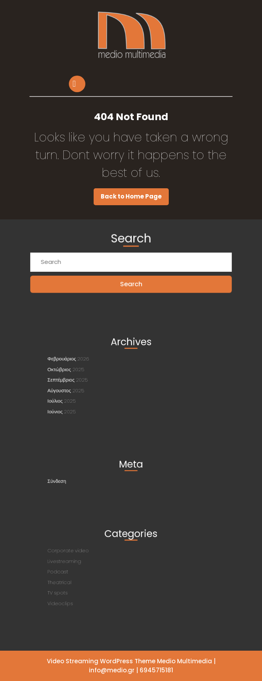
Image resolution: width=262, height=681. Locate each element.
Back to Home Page (135, 198)
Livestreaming (76, 563)
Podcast (70, 571)
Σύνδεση (69, 479)
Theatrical (71, 580)
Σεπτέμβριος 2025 (78, 379)
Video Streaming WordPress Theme (101, 661)
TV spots (70, 589)
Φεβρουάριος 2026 (79, 362)
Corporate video (79, 554)
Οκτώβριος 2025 (77, 370)
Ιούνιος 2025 (73, 405)
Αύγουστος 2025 (77, 388)
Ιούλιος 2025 (73, 397)
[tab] (78, 84)
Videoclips (72, 597)
